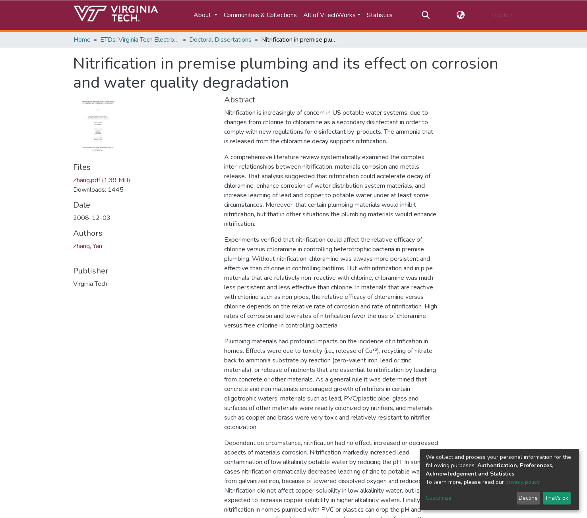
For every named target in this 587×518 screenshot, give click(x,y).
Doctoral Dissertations (220, 39)
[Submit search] (426, 15)
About (203, 15)
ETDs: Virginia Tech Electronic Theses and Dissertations (140, 39)
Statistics (380, 15)
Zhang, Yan (87, 246)
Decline (528, 498)
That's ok (556, 498)
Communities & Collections (260, 15)
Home (82, 39)
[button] (460, 15)
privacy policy (522, 482)
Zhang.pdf (101, 180)
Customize (438, 498)
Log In (499, 15)
